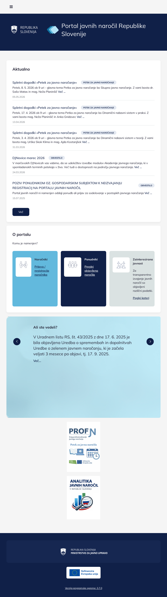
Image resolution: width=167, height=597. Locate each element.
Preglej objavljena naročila (91, 270)
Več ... (61, 92)
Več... (37, 361)
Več (20, 212)
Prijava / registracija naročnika (42, 270)
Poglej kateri (141, 298)
